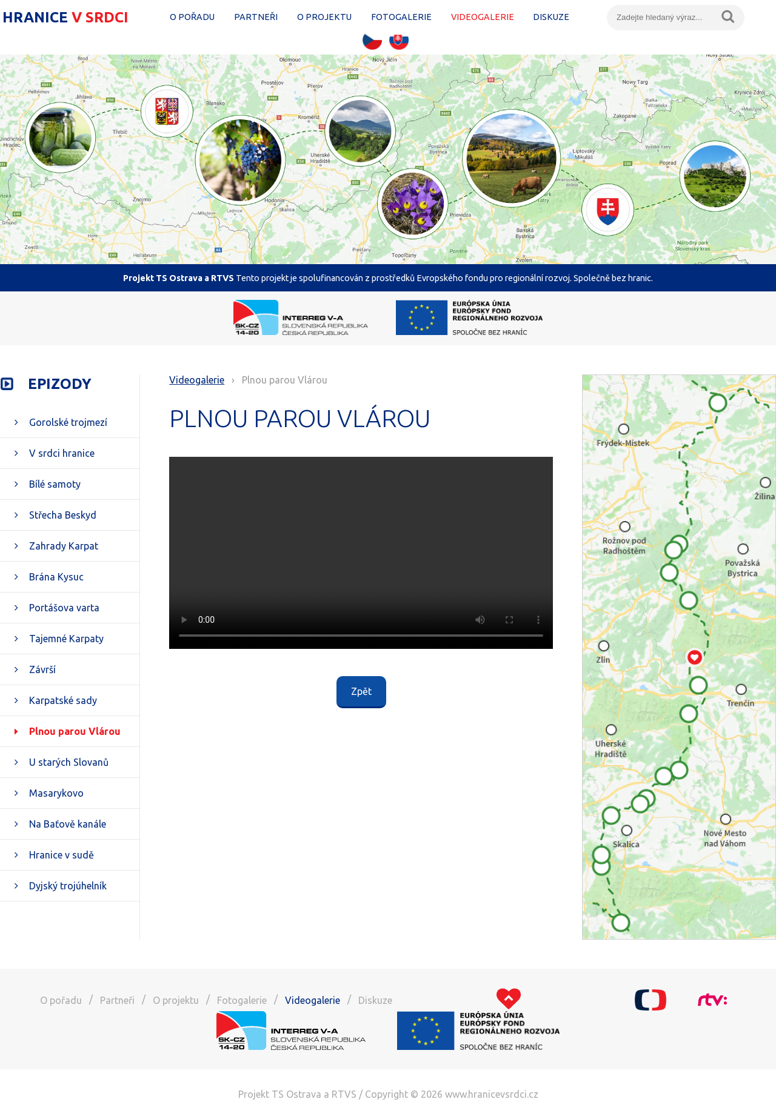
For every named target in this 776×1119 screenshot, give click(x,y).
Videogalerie (482, 17)
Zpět (361, 691)
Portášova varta (64, 607)
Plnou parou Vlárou (75, 731)
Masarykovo (56, 793)
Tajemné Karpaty (66, 638)
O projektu (324, 17)
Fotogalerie (401, 17)
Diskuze (551, 17)
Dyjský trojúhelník (68, 885)
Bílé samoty (55, 484)
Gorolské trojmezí (68, 422)
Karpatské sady (63, 700)
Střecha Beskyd (62, 515)
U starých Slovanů (69, 762)
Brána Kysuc (56, 576)
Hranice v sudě (61, 854)
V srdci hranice (62, 453)
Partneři (256, 17)
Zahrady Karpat (63, 545)
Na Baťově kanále (67, 823)
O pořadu (192, 17)
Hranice (67, 17)
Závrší (42, 669)
